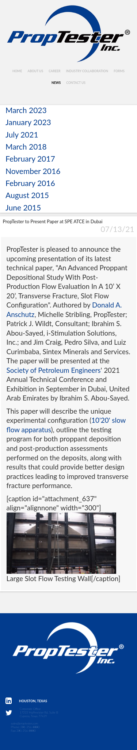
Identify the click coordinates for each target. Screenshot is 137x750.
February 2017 (30, 158)
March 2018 (26, 146)
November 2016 (32, 170)
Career (54, 71)
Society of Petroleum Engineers (54, 370)
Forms (119, 71)
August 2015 (27, 195)
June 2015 (23, 207)
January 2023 (28, 122)
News (56, 83)
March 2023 (26, 110)
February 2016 (30, 183)
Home (17, 71)
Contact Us (75, 83)
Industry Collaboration (87, 71)
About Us (35, 71)
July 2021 (21, 134)
